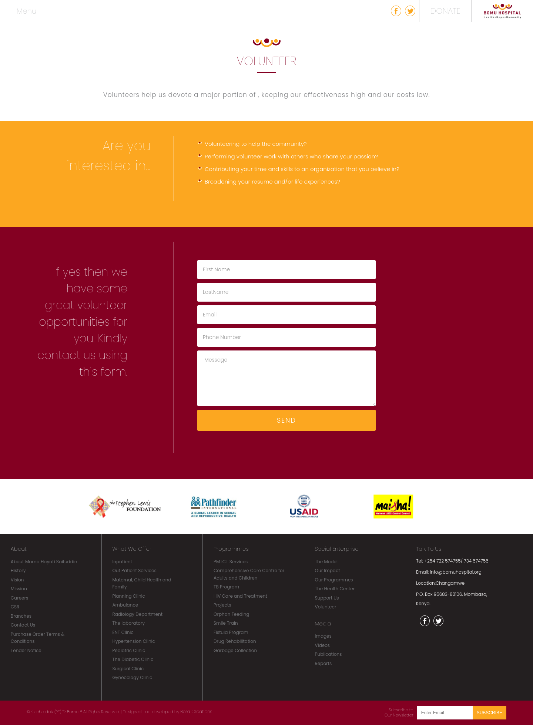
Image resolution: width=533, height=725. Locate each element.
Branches (21, 616)
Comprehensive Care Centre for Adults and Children (249, 574)
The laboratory (128, 623)
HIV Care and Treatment (240, 596)
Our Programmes (334, 580)
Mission (19, 588)
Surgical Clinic (128, 668)
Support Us (327, 598)
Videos (322, 645)
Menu (26, 11)
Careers (19, 598)
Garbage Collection (235, 650)
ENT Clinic (122, 632)
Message (286, 378)
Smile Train (226, 623)
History (18, 570)
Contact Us (23, 625)
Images (323, 636)
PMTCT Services (231, 561)
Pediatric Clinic (128, 650)
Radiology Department (137, 614)
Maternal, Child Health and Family (141, 583)
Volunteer (325, 607)
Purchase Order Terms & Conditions (37, 638)
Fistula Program (231, 632)
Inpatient (122, 561)
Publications (328, 654)
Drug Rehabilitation (235, 641)
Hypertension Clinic (133, 641)
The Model (326, 561)
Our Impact (327, 570)
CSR (15, 607)
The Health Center (335, 588)
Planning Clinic (128, 596)
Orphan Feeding (231, 614)
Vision (17, 580)
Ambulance (125, 605)
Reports (323, 663)
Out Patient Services (134, 570)
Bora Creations (196, 711)
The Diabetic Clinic (132, 659)
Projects (222, 605)
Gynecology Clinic (132, 677)
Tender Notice (26, 650)
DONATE (445, 11)
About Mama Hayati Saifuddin (44, 561)
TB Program (226, 587)
